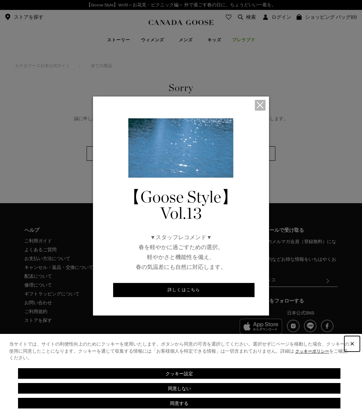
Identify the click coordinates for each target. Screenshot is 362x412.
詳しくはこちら (184, 290)
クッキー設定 (179, 373)
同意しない (179, 388)
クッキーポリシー (313, 351)
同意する (179, 403)
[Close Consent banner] (352, 344)
